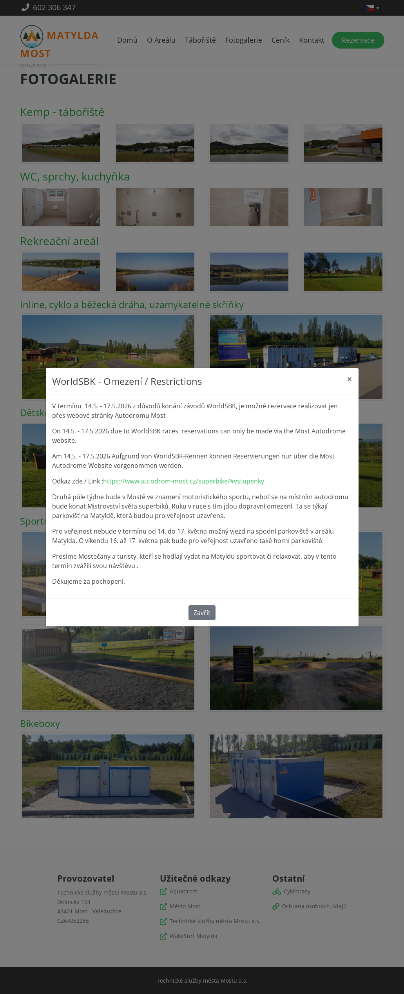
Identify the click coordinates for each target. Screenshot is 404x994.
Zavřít (202, 612)
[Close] (350, 379)
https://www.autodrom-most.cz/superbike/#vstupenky (183, 481)
